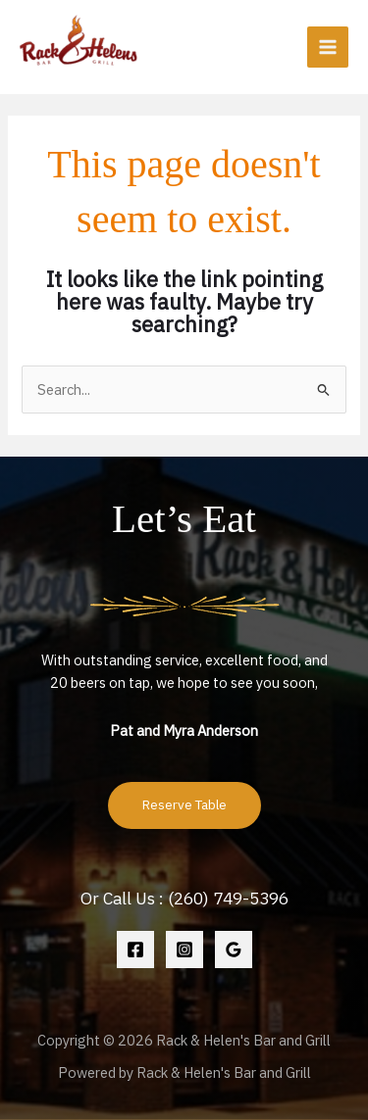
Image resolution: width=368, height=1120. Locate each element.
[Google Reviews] (233, 949)
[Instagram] (184, 949)
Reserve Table (184, 804)
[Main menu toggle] (327, 47)
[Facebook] (135, 949)
